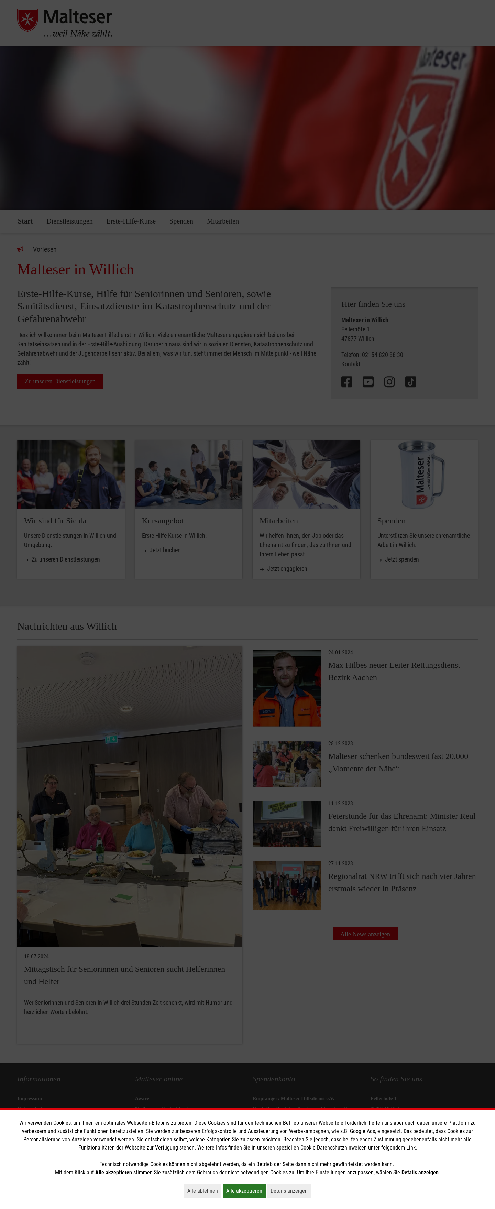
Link (411, 1147)
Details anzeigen (291, 1190)
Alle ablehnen (204, 1190)
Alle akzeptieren (246, 1190)
